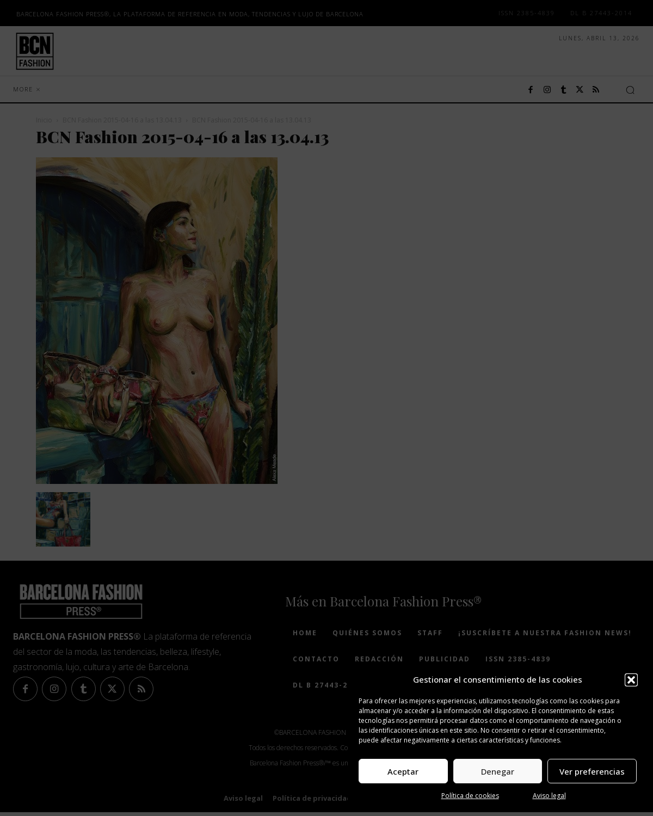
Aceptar (402, 771)
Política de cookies (470, 795)
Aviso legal (549, 795)
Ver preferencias (592, 771)
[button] (631, 679)
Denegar (497, 771)
